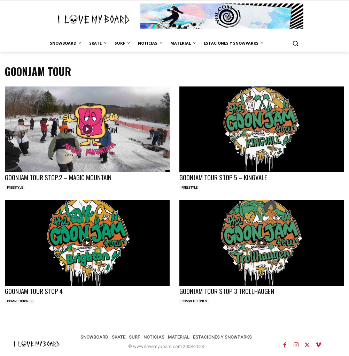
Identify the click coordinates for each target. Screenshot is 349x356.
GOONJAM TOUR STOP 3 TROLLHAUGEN (223, 289)
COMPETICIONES (19, 299)
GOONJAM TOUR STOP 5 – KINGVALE (220, 177)
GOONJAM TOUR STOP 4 (32, 289)
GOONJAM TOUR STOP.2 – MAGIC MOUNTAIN (54, 177)
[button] (295, 43)
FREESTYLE (15, 186)
